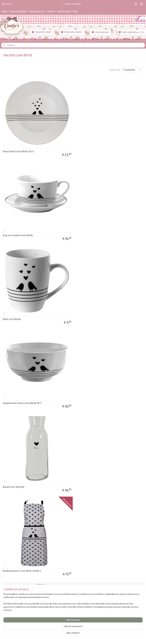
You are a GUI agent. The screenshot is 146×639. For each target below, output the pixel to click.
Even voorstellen (18, 11)
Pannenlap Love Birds (88, 399)
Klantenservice (36, 11)
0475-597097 (59, 601)
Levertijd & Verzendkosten (12, 509)
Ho (2, 504)
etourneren (7, 512)
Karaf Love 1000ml (13, 316)
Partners (5, 528)
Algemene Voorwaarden (11, 523)
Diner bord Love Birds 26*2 (18, 150)
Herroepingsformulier (11, 520)
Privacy (4, 515)
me (5, 504)
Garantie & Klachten (9, 518)
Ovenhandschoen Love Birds (19, 399)
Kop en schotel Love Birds (91, 150)
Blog (75, 11)
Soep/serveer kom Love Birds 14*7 (95, 233)
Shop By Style (64, 11)
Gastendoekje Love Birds (17, 481)
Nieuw (4, 11)
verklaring (12, 515)
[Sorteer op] (131, 69)
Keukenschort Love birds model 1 (95, 316)
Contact (51, 11)
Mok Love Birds (12, 233)
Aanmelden (106, 518)
